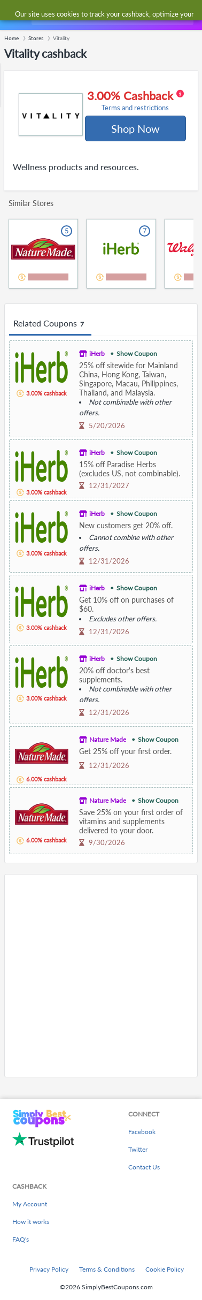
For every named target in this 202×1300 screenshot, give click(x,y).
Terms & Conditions (107, 1269)
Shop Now (135, 128)
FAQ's (20, 1239)
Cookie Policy (164, 1269)
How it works (30, 1222)
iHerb (97, 353)
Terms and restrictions (135, 107)
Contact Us (144, 1167)
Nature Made (107, 739)
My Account (29, 1204)
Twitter (137, 1149)
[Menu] (13, 15)
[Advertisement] (101, 976)
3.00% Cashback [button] (135, 100)
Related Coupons (50, 324)
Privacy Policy (48, 1269)
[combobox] (111, 15)
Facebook (142, 1132)
